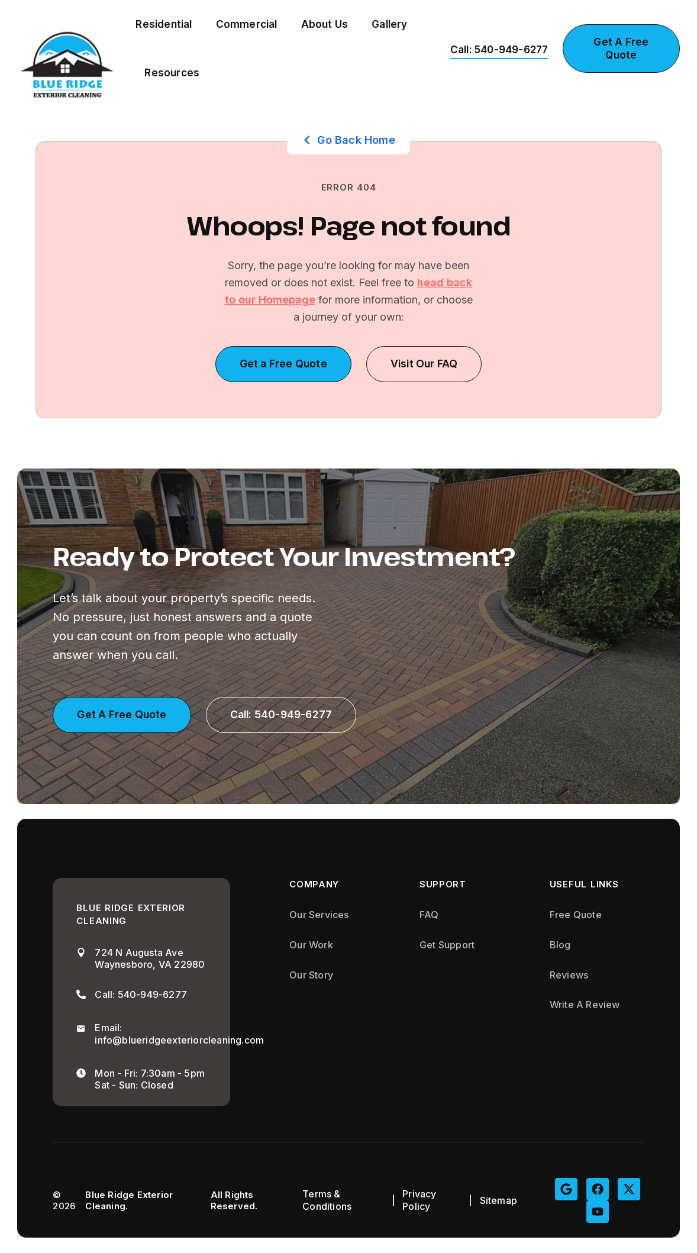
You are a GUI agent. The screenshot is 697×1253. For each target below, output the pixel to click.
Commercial (246, 24)
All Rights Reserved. (234, 1201)
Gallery (389, 24)
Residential (163, 24)
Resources (171, 73)
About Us (324, 24)
